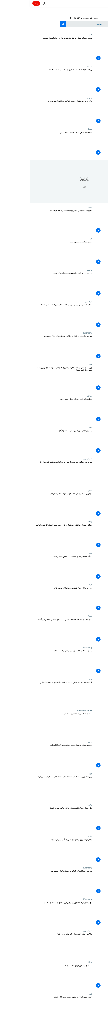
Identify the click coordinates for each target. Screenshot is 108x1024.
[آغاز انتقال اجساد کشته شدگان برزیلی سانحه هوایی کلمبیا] (32, 819)
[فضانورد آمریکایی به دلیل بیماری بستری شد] (32, 410)
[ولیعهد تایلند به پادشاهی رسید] (32, 253)
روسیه (59, 742)
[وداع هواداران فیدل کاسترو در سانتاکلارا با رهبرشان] (32, 599)
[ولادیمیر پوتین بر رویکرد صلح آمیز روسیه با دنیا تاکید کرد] (32, 756)
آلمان (60, 35)
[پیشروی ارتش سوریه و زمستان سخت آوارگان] (32, 442)
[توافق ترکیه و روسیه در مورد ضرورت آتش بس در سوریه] (32, 851)
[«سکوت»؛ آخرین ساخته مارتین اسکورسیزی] (32, 143)
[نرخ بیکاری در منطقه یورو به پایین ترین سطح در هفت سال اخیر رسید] (32, 914)
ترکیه (60, 836)
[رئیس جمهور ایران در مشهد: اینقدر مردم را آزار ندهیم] (32, 1008)
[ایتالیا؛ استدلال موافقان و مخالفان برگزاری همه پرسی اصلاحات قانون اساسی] (32, 536)
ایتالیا (60, 522)
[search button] (33, 24)
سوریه (59, 427)
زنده (6, 3)
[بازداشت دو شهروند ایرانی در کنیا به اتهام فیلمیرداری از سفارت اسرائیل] (32, 693)
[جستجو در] (54, 24)
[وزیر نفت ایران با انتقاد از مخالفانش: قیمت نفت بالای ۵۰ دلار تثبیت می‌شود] (32, 788)
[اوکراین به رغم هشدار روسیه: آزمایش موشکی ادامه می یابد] (32, 112)
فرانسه (59, 66)
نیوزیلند (59, 396)
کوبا (60, 585)
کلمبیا (60, 616)
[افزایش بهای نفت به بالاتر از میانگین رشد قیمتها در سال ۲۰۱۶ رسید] (32, 347)
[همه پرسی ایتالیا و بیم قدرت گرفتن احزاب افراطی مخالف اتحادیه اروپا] (32, 473)
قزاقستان (58, 301)
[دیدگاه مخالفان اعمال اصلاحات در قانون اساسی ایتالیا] (32, 567)
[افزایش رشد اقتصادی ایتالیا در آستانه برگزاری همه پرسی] (32, 882)
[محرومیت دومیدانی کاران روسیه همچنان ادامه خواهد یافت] (32, 221)
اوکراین (59, 98)
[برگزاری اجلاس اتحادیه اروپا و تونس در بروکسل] (32, 945)
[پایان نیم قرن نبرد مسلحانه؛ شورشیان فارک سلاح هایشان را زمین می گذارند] (32, 630)
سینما (60, 129)
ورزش (60, 207)
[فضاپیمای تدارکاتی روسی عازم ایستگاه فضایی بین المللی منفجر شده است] (32, 316)
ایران (60, 364)
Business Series (54, 710)
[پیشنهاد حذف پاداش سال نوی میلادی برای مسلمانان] (32, 662)
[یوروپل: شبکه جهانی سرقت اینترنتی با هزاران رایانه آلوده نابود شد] (32, 49)
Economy (57, 333)
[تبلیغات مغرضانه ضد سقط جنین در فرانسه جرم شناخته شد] (32, 81)
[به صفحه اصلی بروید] (97, 3)
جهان (60, 553)
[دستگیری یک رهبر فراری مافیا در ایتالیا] (32, 977)
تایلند (60, 239)
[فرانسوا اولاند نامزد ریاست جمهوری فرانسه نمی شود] (32, 284)
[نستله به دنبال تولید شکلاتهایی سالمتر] (32, 725)
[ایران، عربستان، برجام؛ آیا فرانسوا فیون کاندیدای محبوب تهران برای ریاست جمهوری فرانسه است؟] (32, 379)
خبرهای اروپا (57, 459)
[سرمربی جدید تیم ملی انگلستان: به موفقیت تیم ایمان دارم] (32, 505)
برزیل (60, 805)
